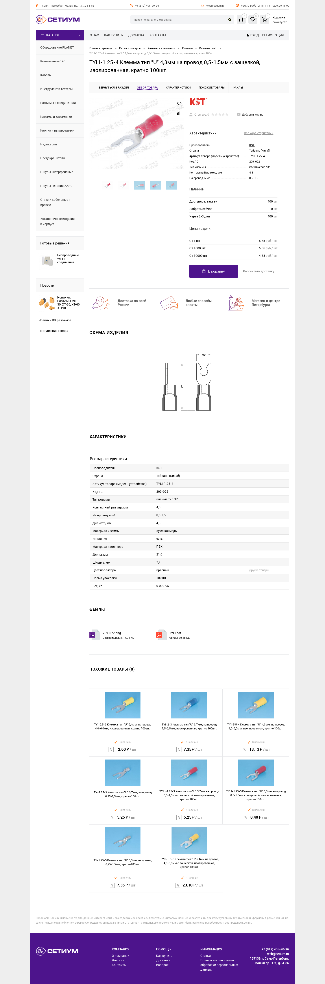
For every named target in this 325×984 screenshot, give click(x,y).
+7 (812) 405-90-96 (147, 5)
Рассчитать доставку (258, 271)
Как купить (113, 35)
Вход (254, 35)
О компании (120, 955)
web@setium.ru (215, 5)
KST (252, 145)
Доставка (136, 35)
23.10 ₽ (189, 888)
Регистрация (273, 35)
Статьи (205, 955)
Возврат (162, 965)
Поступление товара (53, 331)
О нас (94, 35)
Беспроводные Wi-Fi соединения (68, 258)
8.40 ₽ (255, 820)
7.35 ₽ (189, 752)
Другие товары (259, 570)
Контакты (158, 35)
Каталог (50, 35)
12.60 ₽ (122, 752)
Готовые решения (55, 243)
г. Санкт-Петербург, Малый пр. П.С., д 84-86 (67, 5)
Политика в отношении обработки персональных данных (219, 964)
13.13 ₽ (255, 752)
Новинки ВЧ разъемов (55, 320)
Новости (47, 285)
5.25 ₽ (122, 820)
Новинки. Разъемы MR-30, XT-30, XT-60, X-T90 (68, 303)
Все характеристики (258, 133)
